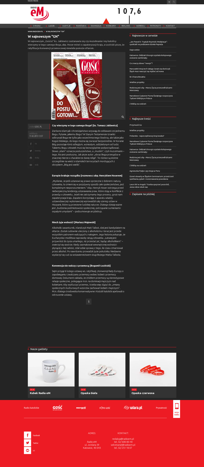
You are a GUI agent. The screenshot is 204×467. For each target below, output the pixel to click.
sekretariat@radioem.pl (123, 445)
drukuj (37, 158)
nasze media (33, 1)
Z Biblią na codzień (138, 104)
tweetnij (37, 151)
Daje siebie (135, 50)
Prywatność (161, 408)
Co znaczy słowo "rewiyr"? (141, 63)
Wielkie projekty (137, 82)
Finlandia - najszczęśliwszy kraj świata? (147, 136)
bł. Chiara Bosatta (137, 77)
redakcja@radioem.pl (123, 439)
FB (36, 144)
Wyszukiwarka (174, 2)
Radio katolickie (31, 408)
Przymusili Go (136, 125)
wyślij (36, 165)
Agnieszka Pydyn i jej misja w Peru (145, 171)
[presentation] (37, 454)
